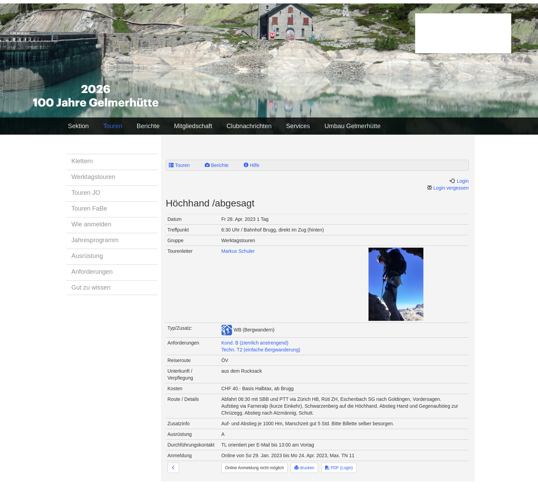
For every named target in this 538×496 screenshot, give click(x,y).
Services (298, 126)
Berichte (148, 126)
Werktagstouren (93, 176)
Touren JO (85, 192)
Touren (112, 126)
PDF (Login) (339, 467)
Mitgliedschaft (193, 126)
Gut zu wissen (90, 287)
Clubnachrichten (248, 126)
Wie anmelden (91, 224)
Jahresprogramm (94, 240)
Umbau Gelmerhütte (352, 126)
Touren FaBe (89, 208)
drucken (304, 467)
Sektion (78, 126)
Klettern (82, 161)
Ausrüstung (87, 255)
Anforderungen (92, 271)
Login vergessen (448, 188)
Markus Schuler (238, 251)
